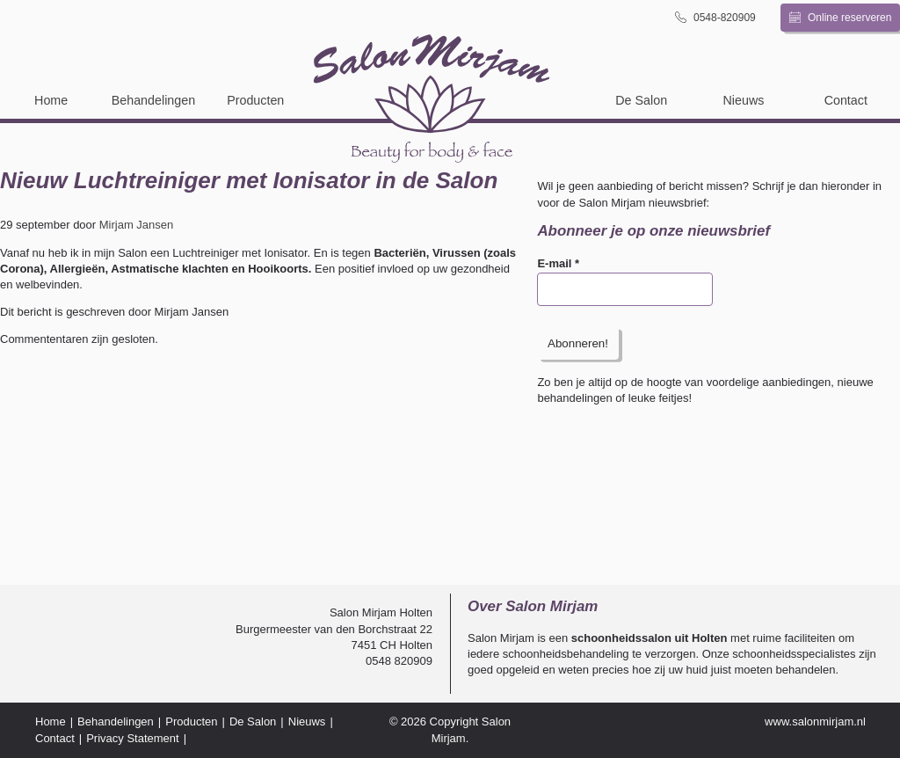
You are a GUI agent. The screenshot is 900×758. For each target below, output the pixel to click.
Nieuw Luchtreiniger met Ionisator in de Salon (248, 180)
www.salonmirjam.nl (815, 721)
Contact (845, 100)
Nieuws (744, 100)
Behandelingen (153, 100)
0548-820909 (715, 17)
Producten (255, 100)
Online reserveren (840, 17)
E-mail (558, 263)
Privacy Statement (132, 738)
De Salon (641, 100)
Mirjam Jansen (136, 224)
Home (51, 100)
